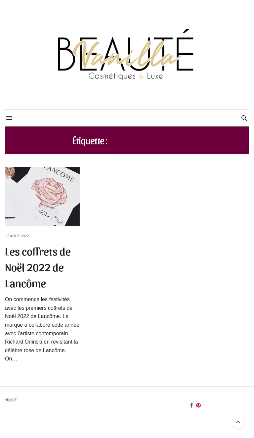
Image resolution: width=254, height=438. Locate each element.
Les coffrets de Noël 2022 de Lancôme (38, 266)
